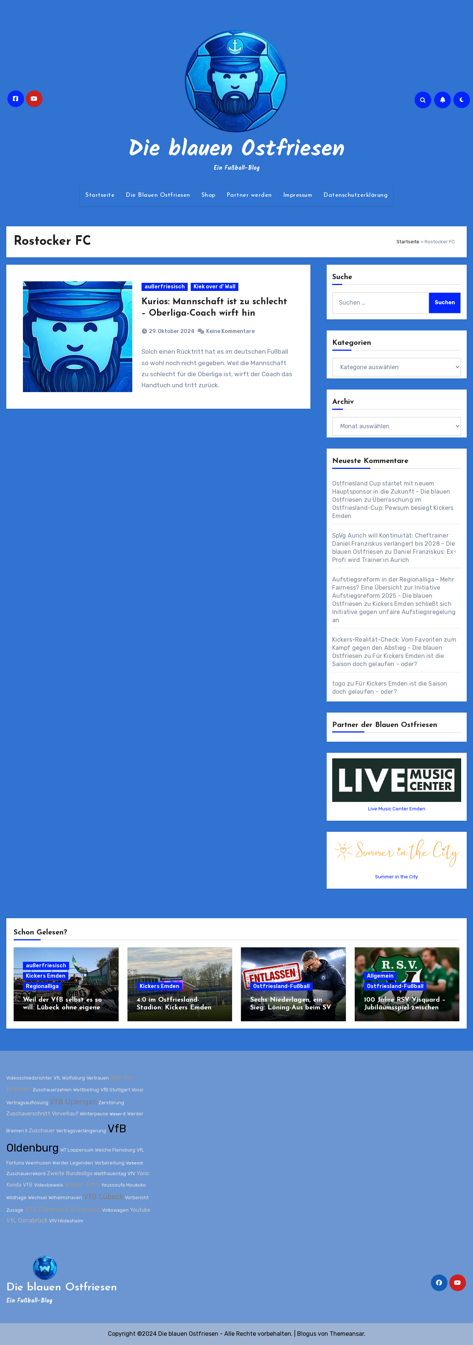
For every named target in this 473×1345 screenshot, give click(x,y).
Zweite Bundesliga (69, 1173)
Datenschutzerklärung (355, 195)
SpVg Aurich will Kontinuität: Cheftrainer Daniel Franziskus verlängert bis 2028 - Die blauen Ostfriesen (393, 543)
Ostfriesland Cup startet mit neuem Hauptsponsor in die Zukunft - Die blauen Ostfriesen (391, 491)
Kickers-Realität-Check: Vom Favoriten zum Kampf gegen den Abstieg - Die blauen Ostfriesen (394, 647)
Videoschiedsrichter (29, 1078)
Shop (208, 195)
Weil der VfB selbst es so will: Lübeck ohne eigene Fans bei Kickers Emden (62, 1007)
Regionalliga (42, 986)
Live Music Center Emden (396, 809)
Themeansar (347, 1333)
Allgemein (380, 976)
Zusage (14, 1210)
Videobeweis (48, 1185)
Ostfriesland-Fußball (281, 986)
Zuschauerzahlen (52, 1089)
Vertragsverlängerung (81, 1130)
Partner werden (249, 195)
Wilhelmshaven (65, 1197)
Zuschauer (42, 1130)
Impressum (298, 195)
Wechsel (37, 1197)
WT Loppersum (76, 1150)
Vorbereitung (110, 1163)
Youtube (140, 1210)
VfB (28, 1185)
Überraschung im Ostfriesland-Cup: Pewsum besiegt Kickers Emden (393, 507)
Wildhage (16, 1197)
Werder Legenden (72, 1163)
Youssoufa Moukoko (123, 1185)
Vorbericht (137, 1197)
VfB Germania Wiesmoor (63, 1209)
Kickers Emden (45, 976)
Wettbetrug (86, 1089)
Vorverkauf (65, 1114)
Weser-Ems (82, 1184)
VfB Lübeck (103, 1196)
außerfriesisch (164, 287)
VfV (131, 1173)
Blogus (306, 1333)
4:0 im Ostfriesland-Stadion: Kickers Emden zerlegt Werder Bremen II (177, 1007)
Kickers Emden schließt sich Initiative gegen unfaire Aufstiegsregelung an (394, 612)
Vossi (137, 1089)
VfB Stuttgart (115, 1089)
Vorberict (134, 1163)
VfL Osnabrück (27, 1220)
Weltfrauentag (110, 1173)
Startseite (100, 195)
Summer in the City (396, 876)
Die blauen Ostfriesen (236, 150)
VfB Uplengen (73, 1101)
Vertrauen (97, 1078)
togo (339, 683)
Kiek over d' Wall (214, 287)
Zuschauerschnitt (28, 1114)
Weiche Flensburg (115, 1150)
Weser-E (118, 1114)
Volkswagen (115, 1210)
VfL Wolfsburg (69, 1078)
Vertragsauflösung (27, 1102)
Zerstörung (111, 1102)
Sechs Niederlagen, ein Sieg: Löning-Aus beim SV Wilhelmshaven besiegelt (290, 1007)
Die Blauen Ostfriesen (158, 195)
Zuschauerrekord (25, 1173)
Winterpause (94, 1113)
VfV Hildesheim (66, 1221)
